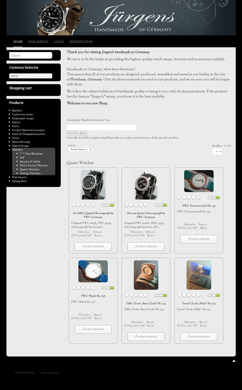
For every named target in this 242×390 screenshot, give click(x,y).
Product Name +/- (79, 149)
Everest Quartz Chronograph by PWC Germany (146, 215)
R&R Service (38, 41)
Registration (81, 41)
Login (59, 41)
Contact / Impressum (49, 373)
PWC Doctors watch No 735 (199, 206)
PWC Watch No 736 (93, 296)
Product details (93, 246)
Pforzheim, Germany (86, 79)
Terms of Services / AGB (24, 372)
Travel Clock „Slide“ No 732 (199, 304)
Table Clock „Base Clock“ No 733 (146, 304)
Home (18, 41)
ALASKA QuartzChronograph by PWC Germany (93, 215)
